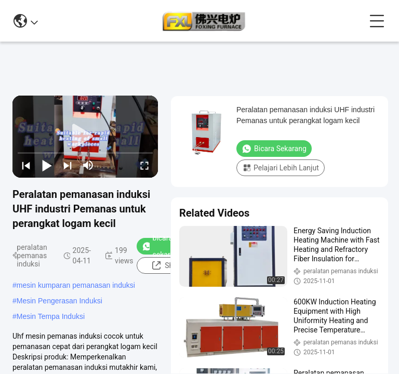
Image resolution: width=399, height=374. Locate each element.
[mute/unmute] (88, 165)
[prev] (26, 165)
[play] (85, 137)
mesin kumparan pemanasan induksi (76, 285)
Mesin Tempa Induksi (51, 316)
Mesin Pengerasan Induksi (59, 301)
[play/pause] (46, 165)
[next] (67, 165)
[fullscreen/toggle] (144, 165)
